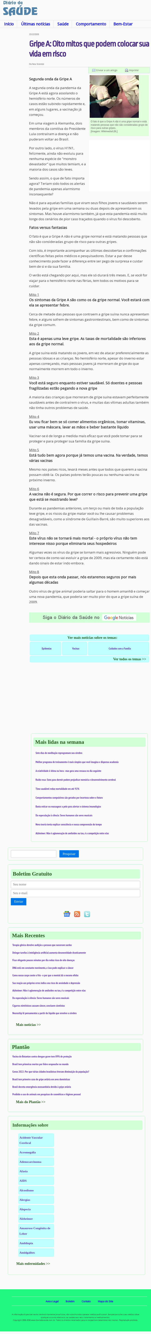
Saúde (63, 24)
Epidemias (47, 648)
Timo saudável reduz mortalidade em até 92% (57, 789)
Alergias (24, 1199)
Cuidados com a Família (120, 648)
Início (9, 24)
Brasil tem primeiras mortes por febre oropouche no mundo (40, 1064)
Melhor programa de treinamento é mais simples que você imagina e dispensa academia (77, 762)
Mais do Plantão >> (30, 1102)
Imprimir (134, 70)
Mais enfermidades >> (33, 1264)
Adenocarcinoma (30, 1161)
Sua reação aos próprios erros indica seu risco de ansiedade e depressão (46, 983)
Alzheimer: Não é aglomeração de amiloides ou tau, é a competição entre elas (72, 833)
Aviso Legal (52, 1301)
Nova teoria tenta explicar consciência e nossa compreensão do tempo (69, 824)
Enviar (18, 901)
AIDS (23, 1180)
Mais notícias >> (28, 1025)
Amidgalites (27, 1252)
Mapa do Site (105, 1301)
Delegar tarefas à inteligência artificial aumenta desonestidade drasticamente (49, 952)
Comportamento (91, 24)
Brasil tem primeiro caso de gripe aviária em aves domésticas (41, 1079)
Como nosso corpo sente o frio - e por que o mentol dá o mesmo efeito (45, 975)
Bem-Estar (123, 24)
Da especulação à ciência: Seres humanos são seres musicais (64, 815)
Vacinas (75, 648)
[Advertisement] (14, 92)
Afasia (23, 1171)
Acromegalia (27, 1152)
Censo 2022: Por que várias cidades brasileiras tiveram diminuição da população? (50, 1071)
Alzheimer (26, 1218)
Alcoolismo (26, 1190)
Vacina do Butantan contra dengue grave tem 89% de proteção (42, 1056)
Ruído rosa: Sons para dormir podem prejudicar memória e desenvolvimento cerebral (76, 779)
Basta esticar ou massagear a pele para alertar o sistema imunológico (68, 806)
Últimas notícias (35, 24)
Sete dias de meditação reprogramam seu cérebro (59, 753)
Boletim (70, 1301)
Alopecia (25, 1209)
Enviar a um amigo (106, 70)
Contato (86, 1301)
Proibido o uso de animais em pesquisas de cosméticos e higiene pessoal (46, 1094)
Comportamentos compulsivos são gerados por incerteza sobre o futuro (69, 797)
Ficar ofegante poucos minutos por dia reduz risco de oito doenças (43, 960)
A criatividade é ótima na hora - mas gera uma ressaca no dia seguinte (68, 771)
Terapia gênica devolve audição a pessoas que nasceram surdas (42, 945)
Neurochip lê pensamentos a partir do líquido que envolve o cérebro (44, 1013)
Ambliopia (26, 1243)
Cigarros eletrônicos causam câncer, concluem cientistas (38, 1005)
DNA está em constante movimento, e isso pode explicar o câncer (43, 968)
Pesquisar (69, 854)
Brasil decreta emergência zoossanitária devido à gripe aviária (41, 1087)
